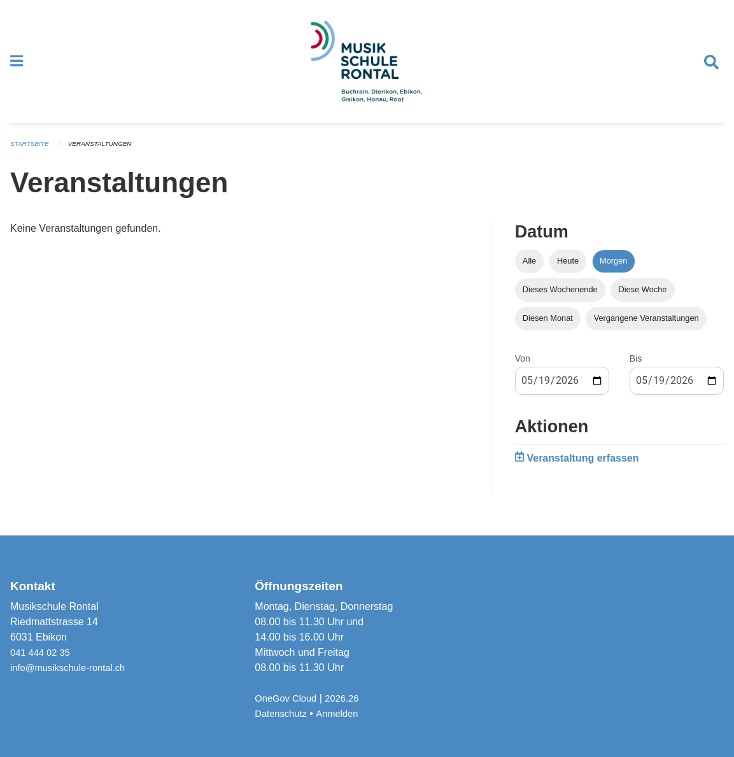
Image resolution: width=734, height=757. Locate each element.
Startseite (31, 155)
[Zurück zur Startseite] (366, 67)
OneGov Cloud (288, 698)
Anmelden (343, 713)
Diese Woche (643, 301)
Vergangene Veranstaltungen (646, 329)
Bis (636, 370)
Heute (568, 272)
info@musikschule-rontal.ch (73, 667)
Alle (529, 272)
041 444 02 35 (42, 652)
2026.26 (348, 698)
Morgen (613, 272)
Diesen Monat (548, 329)
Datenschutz (283, 713)
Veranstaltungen (107, 155)
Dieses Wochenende (560, 301)
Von (522, 370)
